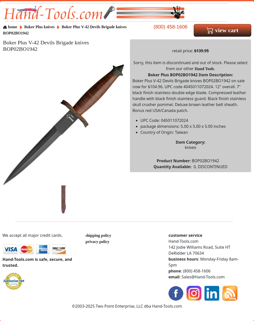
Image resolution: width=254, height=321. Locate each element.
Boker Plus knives (39, 27)
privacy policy (97, 242)
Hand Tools (204, 69)
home (10, 27)
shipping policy (98, 235)
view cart (222, 30)
